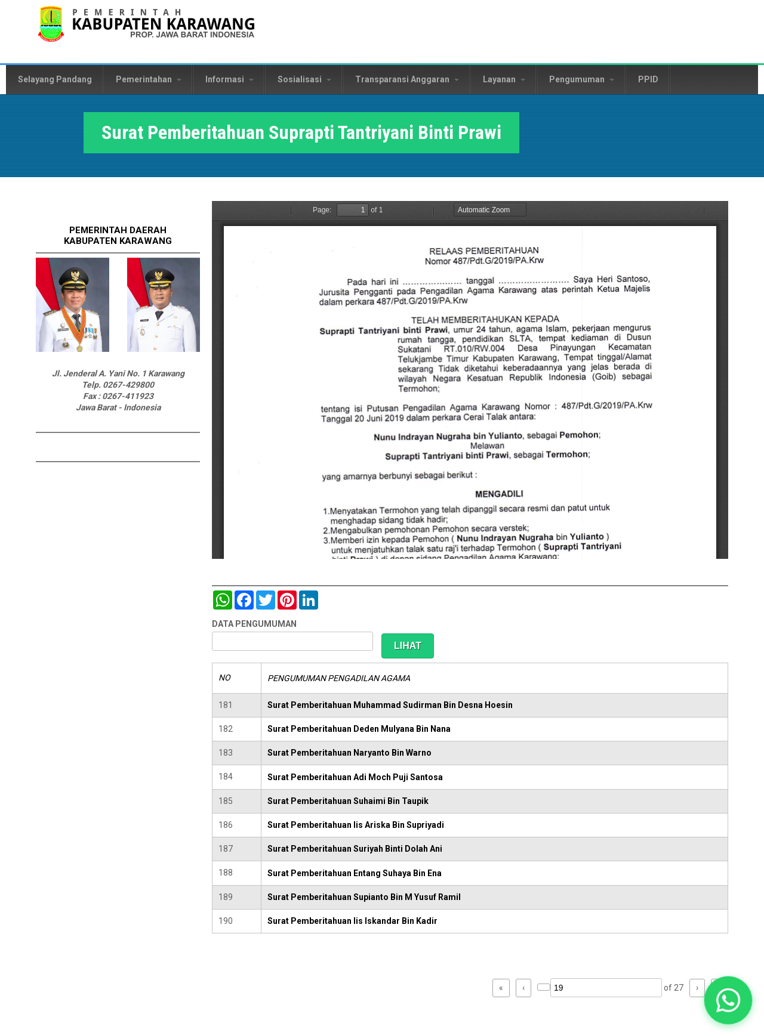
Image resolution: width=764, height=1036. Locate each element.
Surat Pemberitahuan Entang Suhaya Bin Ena (354, 873)
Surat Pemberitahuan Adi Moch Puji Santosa (355, 777)
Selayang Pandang (55, 79)
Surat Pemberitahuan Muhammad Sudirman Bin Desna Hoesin (390, 705)
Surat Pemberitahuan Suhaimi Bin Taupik (348, 801)
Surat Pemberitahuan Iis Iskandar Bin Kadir (352, 921)
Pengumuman (581, 79)
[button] (728, 1000)
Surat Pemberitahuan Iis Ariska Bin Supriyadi (355, 825)
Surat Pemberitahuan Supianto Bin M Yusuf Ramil (364, 897)
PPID (648, 79)
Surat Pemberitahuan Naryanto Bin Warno (349, 752)
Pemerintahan (148, 79)
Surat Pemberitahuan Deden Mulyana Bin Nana (359, 729)
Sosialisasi (304, 79)
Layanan (504, 79)
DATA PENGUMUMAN (254, 624)
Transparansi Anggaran (407, 79)
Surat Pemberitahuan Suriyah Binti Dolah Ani (354, 848)
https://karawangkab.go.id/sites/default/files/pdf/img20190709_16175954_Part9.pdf (470, 380)
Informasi (229, 79)
